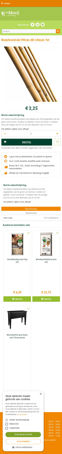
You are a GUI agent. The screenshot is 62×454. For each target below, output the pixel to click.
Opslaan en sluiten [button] (23, 434)
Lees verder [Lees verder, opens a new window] (22, 414)
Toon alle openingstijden (31, 364)
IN (38, 25)
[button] (23, 447)
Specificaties (31, 208)
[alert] (23, 421)
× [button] (41, 394)
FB (32, 25)
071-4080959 (32, 389)
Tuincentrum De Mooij (31, 380)
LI (43, 25)
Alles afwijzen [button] (23, 441)
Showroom (31, 212)
